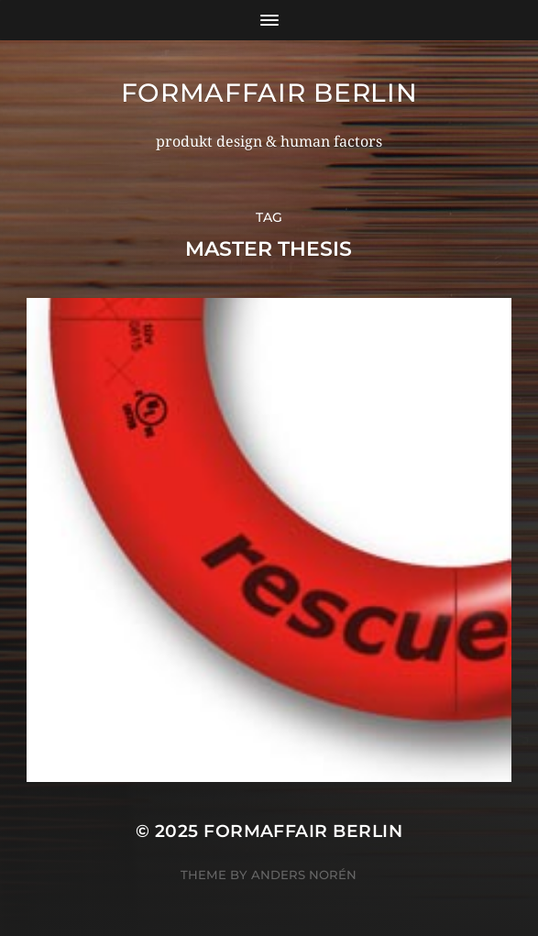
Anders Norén (304, 874)
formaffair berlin (269, 92)
